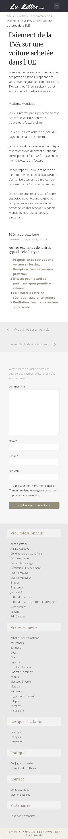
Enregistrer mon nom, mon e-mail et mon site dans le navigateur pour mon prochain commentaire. (34, 490)
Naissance (16, 691)
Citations (16, 732)
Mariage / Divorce (21, 681)
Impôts (15, 677)
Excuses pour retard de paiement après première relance (32, 283)
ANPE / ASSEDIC (20, 548)
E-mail (13, 456)
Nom (13, 441)
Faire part (16, 662)
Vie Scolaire (17, 710)
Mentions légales (20, 794)
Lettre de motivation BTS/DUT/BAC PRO (34, 602)
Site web (14, 471)
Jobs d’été (16, 592)
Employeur (17, 587)
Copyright (12, 832)
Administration (19, 544)
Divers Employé (19, 573)
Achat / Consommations (25, 638)
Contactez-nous (20, 789)
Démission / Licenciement (26, 568)
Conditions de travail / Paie (26, 553)
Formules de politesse (24, 768)
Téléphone (17, 701)
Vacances (16, 706)
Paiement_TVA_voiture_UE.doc (28, 239)
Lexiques (16, 737)
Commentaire (17, 386)
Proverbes (16, 742)
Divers (14, 657)
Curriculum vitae (20, 558)
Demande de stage (22, 563)
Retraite (15, 611)
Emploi (15, 582)
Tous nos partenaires (23, 816)
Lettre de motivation (22, 597)
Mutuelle (15, 686)
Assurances (17, 643)
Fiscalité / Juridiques (22, 667)
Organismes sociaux (22, 696)
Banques (16, 647)
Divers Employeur (21, 578)
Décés (14, 652)
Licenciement (18, 607)
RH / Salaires (18, 616)
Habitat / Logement (22, 672)
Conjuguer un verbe (22, 763)
